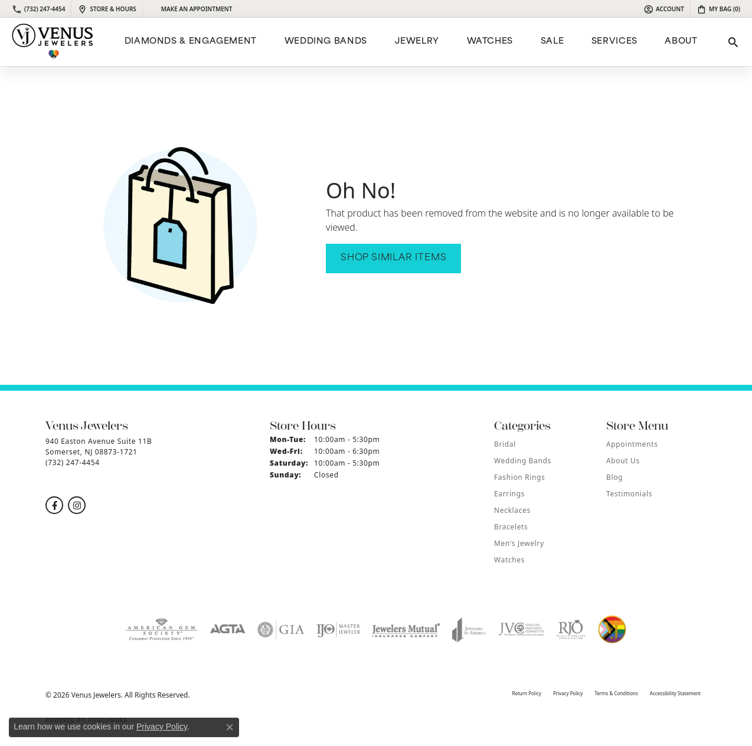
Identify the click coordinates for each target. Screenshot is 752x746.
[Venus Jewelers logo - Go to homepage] (52, 42)
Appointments (632, 444)
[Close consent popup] (229, 727)
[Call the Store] (72, 462)
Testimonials (629, 494)
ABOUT (681, 41)
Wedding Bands (326, 41)
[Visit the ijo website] (338, 629)
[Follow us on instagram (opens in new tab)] (77, 505)
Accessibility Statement (675, 693)
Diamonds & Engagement (191, 41)
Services (614, 41)
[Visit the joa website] (469, 629)
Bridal (505, 444)
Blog (614, 477)
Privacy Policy (568, 693)
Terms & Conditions (615, 693)
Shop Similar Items (393, 258)
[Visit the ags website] (161, 629)
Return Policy (526, 693)
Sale (552, 41)
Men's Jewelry (519, 543)
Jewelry (417, 41)
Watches (490, 41)
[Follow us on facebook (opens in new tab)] (54, 505)
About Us (623, 461)
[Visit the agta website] (228, 629)
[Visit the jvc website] (521, 629)
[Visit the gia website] (281, 629)
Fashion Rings (519, 477)
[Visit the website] (612, 629)
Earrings (509, 494)
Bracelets (511, 527)
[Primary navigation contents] (409, 42)
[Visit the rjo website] (571, 629)
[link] (38, 9)
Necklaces (512, 510)
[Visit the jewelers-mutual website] (406, 629)
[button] (663, 9)
